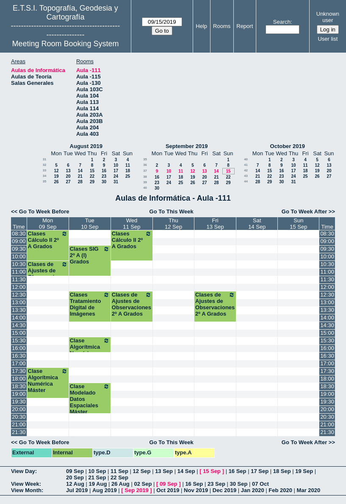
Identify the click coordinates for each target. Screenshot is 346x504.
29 (92, 181)
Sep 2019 (136, 490)
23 (104, 176)
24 (115, 176)
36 (145, 165)
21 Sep (97, 477)
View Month (26, 490)
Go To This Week (171, 211)
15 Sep (212, 471)
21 (80, 176)
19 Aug (98, 484)
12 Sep (142, 471)
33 (45, 170)
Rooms (221, 26)
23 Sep (216, 484)
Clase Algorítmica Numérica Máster (90, 350)
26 (56, 181)
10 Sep (97, 471)
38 (145, 177)
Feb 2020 (280, 490)
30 (104, 181)
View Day (23, 471)
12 (56, 170)
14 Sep (186, 471)
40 (145, 188)
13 (68, 170)
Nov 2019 (196, 490)
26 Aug (120, 484)
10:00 (19, 256)
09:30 (19, 249)
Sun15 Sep (298, 223)
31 (45, 159)
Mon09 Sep (47, 223)
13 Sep (164, 471)
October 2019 (287, 146)
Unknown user (327, 17)
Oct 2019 (167, 490)
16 (104, 170)
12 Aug (75, 484)
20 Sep (75, 477)
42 (246, 170)
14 (80, 170)
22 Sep (119, 477)
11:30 (19, 279)
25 (127, 176)
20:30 (19, 417)
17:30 (19, 371)
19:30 (19, 401)
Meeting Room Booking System (65, 43)
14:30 (19, 325)
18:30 (19, 386)
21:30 (19, 432)
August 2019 (86, 146)
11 (127, 165)
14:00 (19, 317)
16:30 (19, 356)
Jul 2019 (77, 490)
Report (244, 26)
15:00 (19, 333)
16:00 (19, 348)
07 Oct (260, 484)
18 (127, 170)
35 (45, 181)
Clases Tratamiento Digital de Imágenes (90, 304)
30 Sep (238, 484)
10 (115, 165)
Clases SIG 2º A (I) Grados (90, 255)
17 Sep (259, 471)
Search (282, 22)
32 (45, 165)
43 (246, 176)
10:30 (19, 264)
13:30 (19, 310)
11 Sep (119, 471)
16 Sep (237, 471)
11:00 (19, 272)
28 (80, 181)
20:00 (19, 409)
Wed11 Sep (131, 223)
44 (246, 181)
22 (92, 176)
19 (56, 176)
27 (68, 181)
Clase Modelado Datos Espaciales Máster (90, 399)
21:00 (19, 424)
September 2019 (187, 146)
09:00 (19, 241)
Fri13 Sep (215, 223)
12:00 (19, 287)
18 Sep (282, 471)
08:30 (19, 233)
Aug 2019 (104, 490)
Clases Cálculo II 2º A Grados (48, 239)
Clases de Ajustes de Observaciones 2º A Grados (48, 273)
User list (328, 39)
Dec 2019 (224, 490)
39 (145, 182)
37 (145, 171)
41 (246, 165)
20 (68, 176)
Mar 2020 (309, 490)
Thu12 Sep (173, 223)
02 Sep (143, 484)
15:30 (19, 340)
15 (92, 170)
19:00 (19, 394)
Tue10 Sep (89, 223)
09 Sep (75, 471)
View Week (25, 484)
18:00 (19, 378)
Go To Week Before (44, 211)
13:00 (19, 302)
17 (115, 170)
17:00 (19, 363)
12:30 (19, 294)
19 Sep (304, 471)
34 (45, 176)
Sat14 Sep (257, 223)
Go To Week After (304, 211)
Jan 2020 (252, 490)
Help (201, 26)
